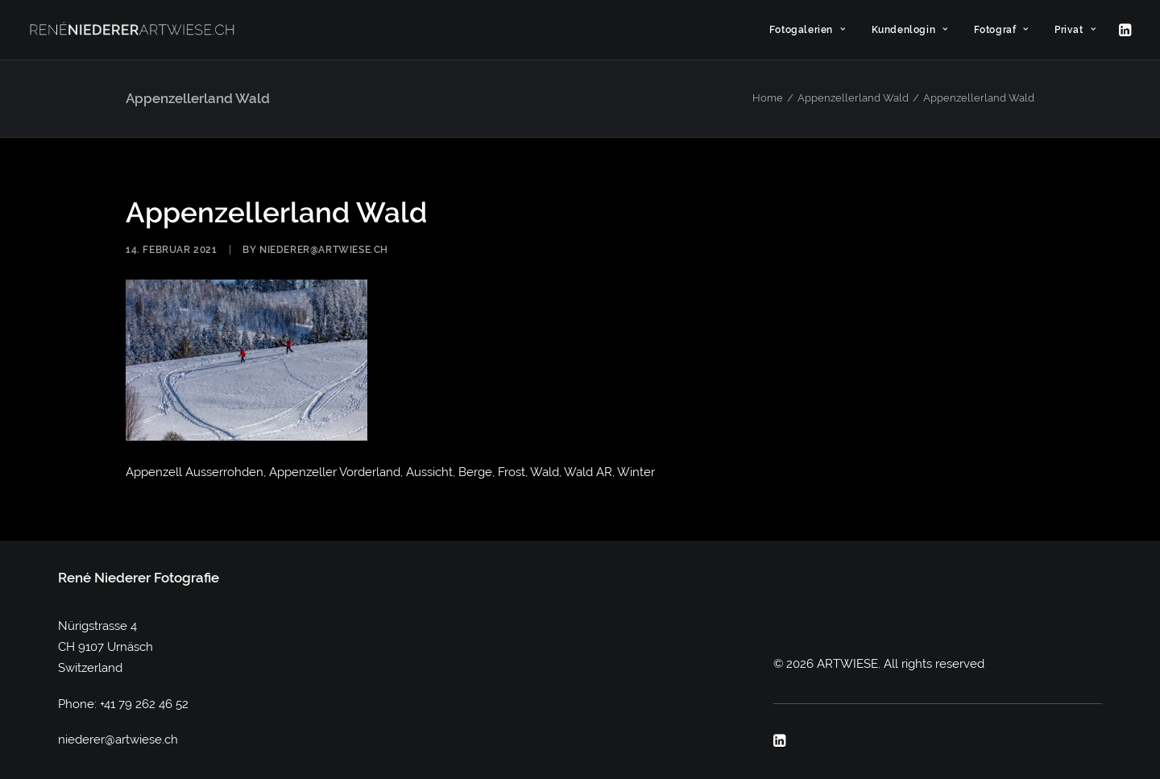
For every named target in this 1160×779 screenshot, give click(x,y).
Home (767, 98)
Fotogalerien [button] (807, 29)
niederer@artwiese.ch (323, 249)
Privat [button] (1075, 29)
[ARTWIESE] (132, 30)
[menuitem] (807, 30)
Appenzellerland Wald (853, 98)
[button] (1123, 30)
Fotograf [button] (1001, 29)
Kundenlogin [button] (910, 29)
